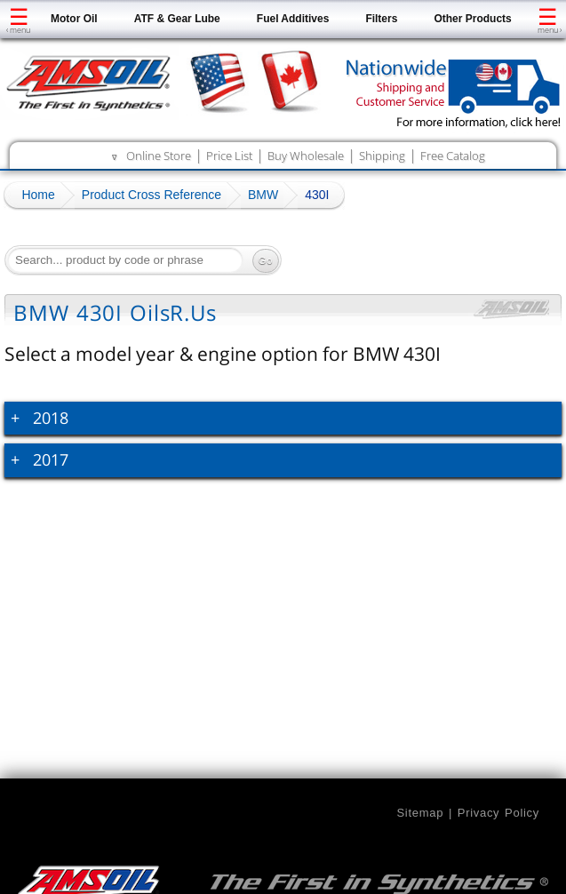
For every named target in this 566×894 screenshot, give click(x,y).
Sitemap (419, 812)
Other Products (472, 18)
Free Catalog (452, 156)
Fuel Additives (293, 18)
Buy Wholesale (305, 156)
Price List (229, 156)
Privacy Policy (498, 812)
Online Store (158, 156)
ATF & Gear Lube (177, 18)
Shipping (382, 156)
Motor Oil (74, 18)
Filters (381, 18)
